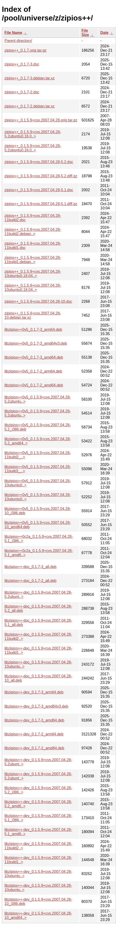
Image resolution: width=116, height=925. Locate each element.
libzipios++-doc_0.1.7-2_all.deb (30, 581)
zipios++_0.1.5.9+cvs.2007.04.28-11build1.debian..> (32, 260)
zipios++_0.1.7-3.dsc (21, 64)
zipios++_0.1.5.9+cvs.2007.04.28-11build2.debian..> (32, 232)
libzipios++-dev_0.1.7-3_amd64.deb (34, 720)
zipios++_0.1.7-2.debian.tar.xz (29, 106)
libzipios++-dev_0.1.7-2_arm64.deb (33, 734)
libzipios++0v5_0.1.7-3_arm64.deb (33, 330)
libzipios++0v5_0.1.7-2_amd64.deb (33, 385)
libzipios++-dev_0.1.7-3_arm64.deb (33, 692)
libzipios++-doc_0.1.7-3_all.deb (30, 567)
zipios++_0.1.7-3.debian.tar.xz (29, 78)
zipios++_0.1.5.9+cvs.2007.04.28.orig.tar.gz (40, 120)
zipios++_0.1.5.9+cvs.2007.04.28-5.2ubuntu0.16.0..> (32, 134)
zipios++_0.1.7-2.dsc (21, 92)
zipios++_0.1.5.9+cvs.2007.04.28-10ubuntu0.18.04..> (32, 274)
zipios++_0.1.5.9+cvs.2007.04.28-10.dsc (38, 301)
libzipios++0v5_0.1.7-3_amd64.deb (33, 357)
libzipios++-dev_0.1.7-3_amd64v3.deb (36, 706)
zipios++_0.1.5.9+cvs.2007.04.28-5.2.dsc (38, 162)
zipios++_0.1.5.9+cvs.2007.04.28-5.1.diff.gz (40, 204)
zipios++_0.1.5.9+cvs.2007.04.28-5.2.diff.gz (40, 176)
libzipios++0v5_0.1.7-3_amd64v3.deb (35, 343)
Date (104, 33)
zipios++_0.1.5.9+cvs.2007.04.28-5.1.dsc (38, 190)
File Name (13, 33)
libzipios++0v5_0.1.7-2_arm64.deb (33, 371)
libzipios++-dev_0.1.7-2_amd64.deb (34, 748)
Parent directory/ (18, 41)
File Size (85, 33)
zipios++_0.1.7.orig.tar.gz (25, 50)
